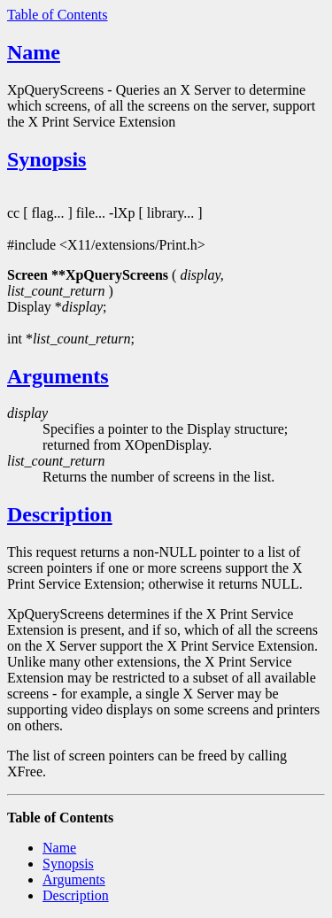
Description (59, 514)
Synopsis (46, 159)
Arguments (58, 376)
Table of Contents (57, 14)
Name (33, 52)
